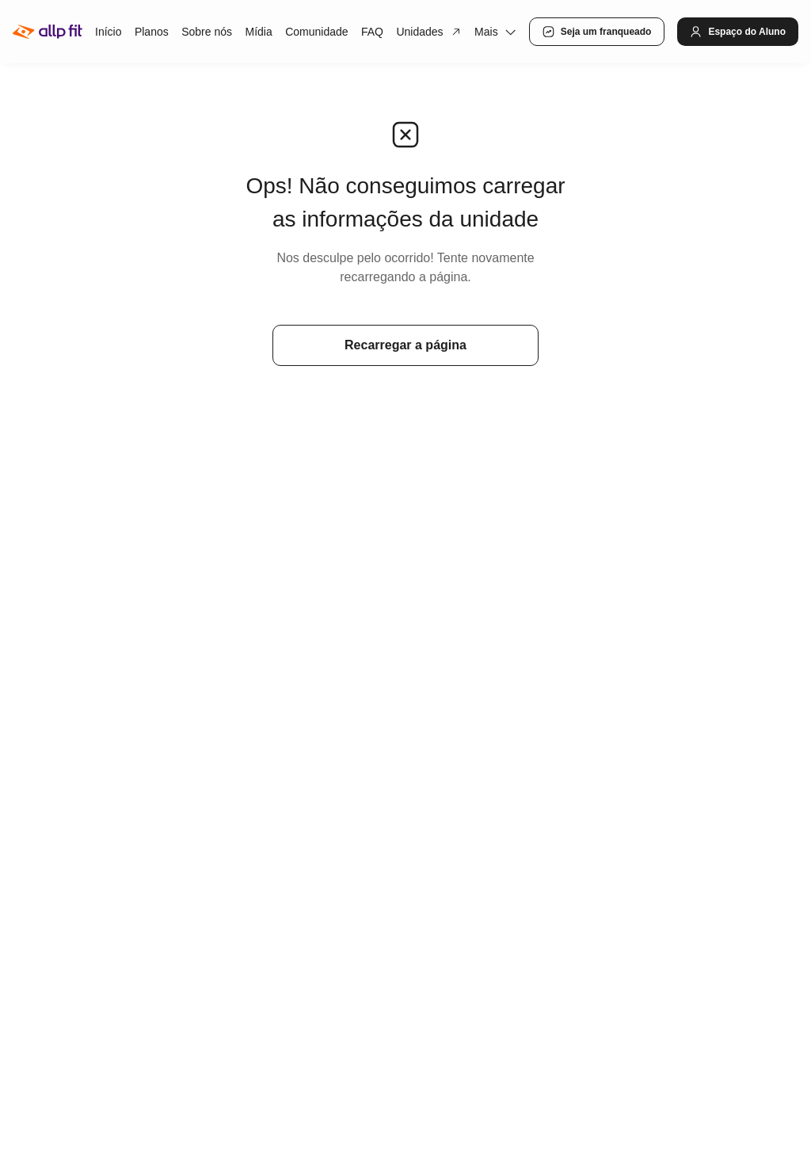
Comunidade (316, 31)
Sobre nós (206, 31)
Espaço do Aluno (738, 32)
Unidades (428, 31)
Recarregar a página (405, 345)
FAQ (372, 31)
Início (108, 31)
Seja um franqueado (597, 32)
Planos (152, 31)
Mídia (258, 31)
